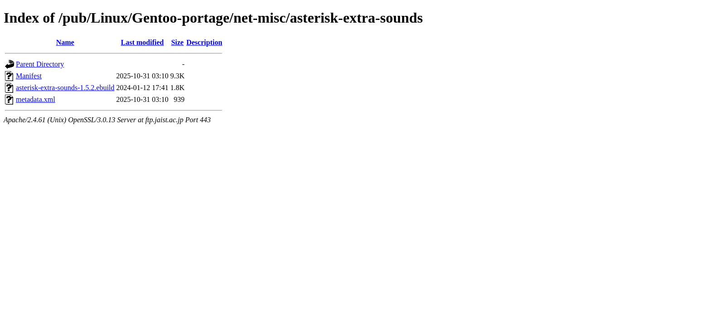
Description (204, 42)
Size (177, 42)
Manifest (29, 76)
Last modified (142, 42)
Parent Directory (40, 64)
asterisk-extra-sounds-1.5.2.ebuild (65, 87)
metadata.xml (35, 99)
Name (65, 42)
